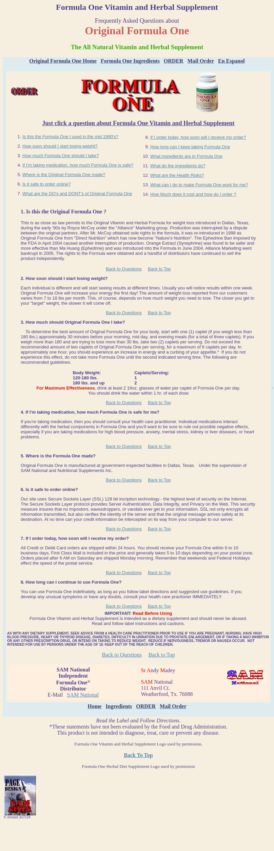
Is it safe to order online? (46, 184)
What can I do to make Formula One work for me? (199, 184)
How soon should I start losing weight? (60, 146)
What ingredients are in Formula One (186, 156)
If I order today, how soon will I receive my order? (198, 137)
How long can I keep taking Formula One (190, 146)
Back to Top (159, 268)
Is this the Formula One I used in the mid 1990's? (70, 136)
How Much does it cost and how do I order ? (193, 194)
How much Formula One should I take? (60, 155)
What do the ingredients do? (178, 165)
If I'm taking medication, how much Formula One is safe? (77, 165)
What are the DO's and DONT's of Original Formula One (77, 193)
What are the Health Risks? (177, 175)
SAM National (83, 695)
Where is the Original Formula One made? (63, 174)
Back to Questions (124, 268)
